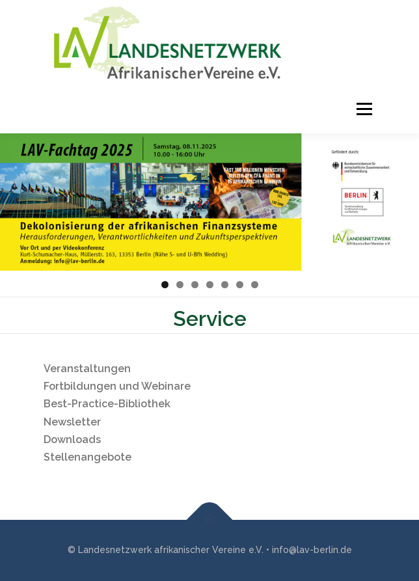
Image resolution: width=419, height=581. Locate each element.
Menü (362, 109)
